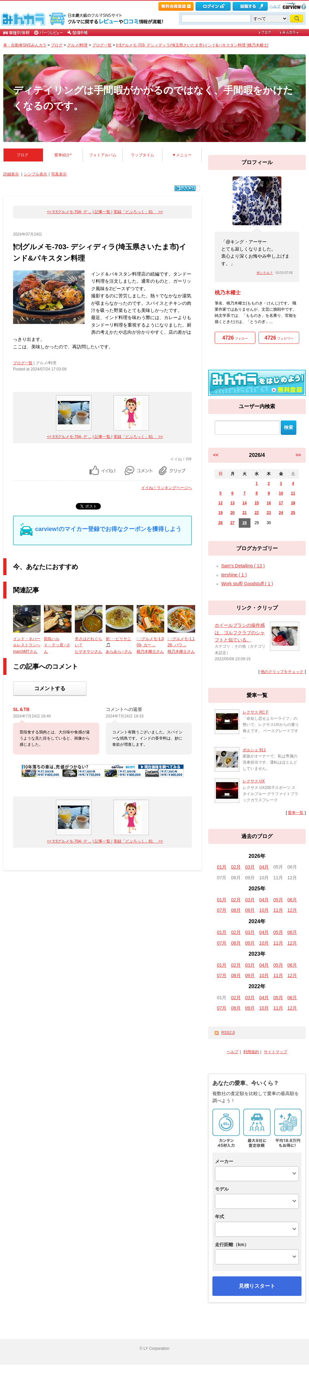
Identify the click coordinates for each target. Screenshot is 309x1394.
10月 (264, 910)
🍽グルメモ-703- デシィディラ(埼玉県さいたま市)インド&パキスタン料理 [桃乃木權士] (192, 45)
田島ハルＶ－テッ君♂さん (57, 645)
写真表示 (59, 174)
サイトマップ (275, 1052)
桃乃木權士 (228, 292)
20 (232, 512)
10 (281, 493)
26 (220, 523)
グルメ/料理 (77, 45)
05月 (278, 899)
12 (220, 503)
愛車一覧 (295, 812)
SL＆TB (21, 709)
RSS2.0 (228, 1032)
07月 (222, 910)
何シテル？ (265, 273)
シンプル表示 (35, 174)
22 (256, 512)
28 (244, 523)
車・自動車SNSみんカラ (25, 45)
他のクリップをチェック (282, 671)
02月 (236, 867)
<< (215, 455)
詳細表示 (11, 174)
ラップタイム (142, 155)
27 (232, 523)
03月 (250, 867)
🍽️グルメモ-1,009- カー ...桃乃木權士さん (150, 645)
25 (293, 512)
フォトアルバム (102, 155)
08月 (236, 910)
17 (281, 503)
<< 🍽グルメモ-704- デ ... (69, 212)
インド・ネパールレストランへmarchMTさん (26, 645)
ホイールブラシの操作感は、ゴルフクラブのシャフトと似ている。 (240, 632)
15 (256, 503)
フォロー (235, 338)
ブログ (56, 45)
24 (281, 512)
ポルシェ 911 (254, 750)
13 (232, 503)
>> (298, 455)
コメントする (49, 688)
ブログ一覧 (102, 45)
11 (293, 493)
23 (269, 512)
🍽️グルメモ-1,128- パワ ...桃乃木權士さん (181, 645)
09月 (250, 910)
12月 (292, 910)
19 (220, 512)
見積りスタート (257, 1286)
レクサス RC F (255, 712)
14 (244, 503)
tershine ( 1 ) (234, 574)
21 (244, 512)
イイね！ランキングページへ (166, 487)
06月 (292, 899)
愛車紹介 (63, 154)
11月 (278, 910)
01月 (222, 867)
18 (293, 503)
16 (269, 503)
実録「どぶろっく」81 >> (138, 212)
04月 (264, 867)
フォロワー (278, 338)
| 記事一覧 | (103, 212)
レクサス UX (254, 781)
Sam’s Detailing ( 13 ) (243, 565)
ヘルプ (275, 6)
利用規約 (251, 1052)
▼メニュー (182, 155)
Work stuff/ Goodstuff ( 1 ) (247, 583)
